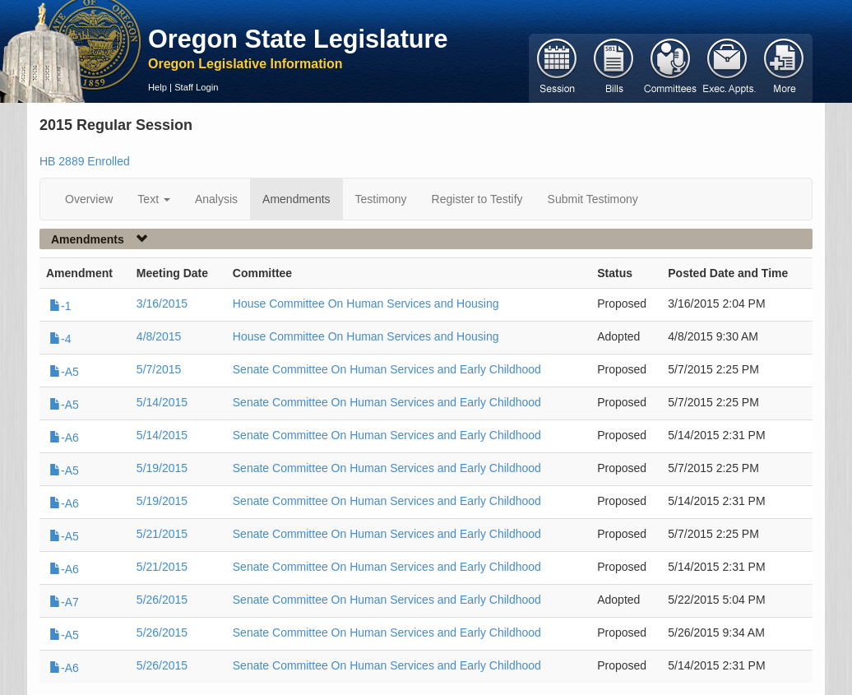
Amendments (296, 199)
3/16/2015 (162, 303)
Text (153, 199)
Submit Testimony (593, 199)
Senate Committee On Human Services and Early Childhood (387, 369)
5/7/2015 (159, 369)
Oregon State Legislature (298, 38)
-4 (60, 338)
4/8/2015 (159, 336)
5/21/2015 (162, 533)
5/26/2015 (162, 599)
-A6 (64, 437)
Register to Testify (477, 199)
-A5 (64, 371)
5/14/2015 (162, 402)
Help (157, 87)
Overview (89, 199)
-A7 (64, 602)
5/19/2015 (162, 468)
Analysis (216, 199)
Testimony (381, 199)
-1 (60, 306)
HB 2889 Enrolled (84, 161)
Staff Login (196, 87)
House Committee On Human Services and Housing (366, 303)
